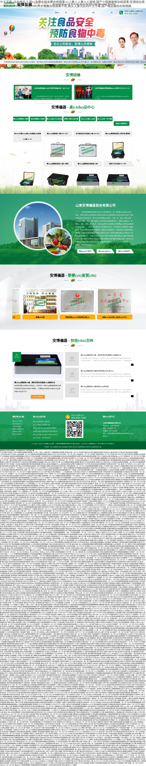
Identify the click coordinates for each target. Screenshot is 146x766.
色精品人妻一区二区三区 (68, 524)
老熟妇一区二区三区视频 (106, 501)
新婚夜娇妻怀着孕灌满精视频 (30, 464)
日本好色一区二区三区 (82, 722)
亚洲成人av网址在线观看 (52, 483)
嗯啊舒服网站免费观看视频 (103, 544)
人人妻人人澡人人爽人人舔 (62, 655)
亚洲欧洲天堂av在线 (44, 665)
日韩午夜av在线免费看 (109, 683)
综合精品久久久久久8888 (29, 526)
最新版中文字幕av (76, 616)
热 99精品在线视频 (33, 558)
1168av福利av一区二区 (79, 476)
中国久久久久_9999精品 (110, 653)
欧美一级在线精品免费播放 (95, 542)
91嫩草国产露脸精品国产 (79, 646)
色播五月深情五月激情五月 (104, 622)
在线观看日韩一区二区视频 (17, 558)
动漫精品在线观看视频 (126, 687)
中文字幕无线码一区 (24, 546)
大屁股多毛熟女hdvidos (60, 753)
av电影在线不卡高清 (46, 610)
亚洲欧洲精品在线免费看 (115, 528)
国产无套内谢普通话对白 (100, 757)
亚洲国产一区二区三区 (136, 552)
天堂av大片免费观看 (29, 622)
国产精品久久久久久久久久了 (94, 608)
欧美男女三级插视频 (16, 458)
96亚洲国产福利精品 (116, 540)
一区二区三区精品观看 (121, 522)
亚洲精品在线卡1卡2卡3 (132, 519)
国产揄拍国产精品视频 (117, 503)
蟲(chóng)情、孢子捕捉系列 (42, 438)
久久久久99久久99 (66, 550)
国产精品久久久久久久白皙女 (98, 606)
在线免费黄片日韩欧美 (38, 589)
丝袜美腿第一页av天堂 (30, 628)
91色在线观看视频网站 (79, 706)
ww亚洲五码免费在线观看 (59, 509)
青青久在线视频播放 (58, 552)
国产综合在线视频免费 (100, 720)
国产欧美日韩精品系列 (17, 522)
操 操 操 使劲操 (67, 649)
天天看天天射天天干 (133, 515)
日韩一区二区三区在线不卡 (30, 694)
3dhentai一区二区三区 (7, 765)
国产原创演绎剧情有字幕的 (120, 718)
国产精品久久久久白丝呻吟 (37, 468)
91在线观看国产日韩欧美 (126, 526)
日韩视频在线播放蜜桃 (28, 587)
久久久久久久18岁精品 (37, 761)
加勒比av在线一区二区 (113, 485)
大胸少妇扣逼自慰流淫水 (56, 544)
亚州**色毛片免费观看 (104, 534)
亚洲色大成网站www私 (43, 505)
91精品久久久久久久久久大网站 (74, 728)
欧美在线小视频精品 (9, 732)
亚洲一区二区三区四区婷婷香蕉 (88, 696)
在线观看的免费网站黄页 (38, 685)
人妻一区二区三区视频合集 (128, 476)
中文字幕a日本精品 (16, 606)
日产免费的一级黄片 (60, 702)
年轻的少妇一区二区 (76, 634)
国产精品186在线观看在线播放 (26, 466)
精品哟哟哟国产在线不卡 (55, 589)
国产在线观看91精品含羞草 (72, 501)
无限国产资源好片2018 (53, 581)
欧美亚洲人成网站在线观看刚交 (121, 554)
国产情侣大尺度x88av (115, 603)
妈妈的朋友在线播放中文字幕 (30, 735)
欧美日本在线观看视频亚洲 (97, 646)
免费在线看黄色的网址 (132, 565)
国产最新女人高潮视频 (127, 749)
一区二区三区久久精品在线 (63, 610)
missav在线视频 (27, 513)
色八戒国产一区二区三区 (118, 632)
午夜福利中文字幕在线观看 (98, 556)
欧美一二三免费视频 (100, 679)
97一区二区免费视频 (134, 558)
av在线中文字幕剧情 (23, 655)
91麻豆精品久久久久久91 (36, 614)
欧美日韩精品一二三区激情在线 (62, 472)
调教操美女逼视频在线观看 (27, 620)
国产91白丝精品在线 (32, 640)
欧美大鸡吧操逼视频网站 (24, 540)
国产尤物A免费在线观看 (111, 706)
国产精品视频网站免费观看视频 (19, 544)
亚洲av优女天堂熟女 (113, 548)
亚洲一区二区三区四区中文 (37, 536)
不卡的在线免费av (62, 741)
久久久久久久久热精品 (73, 493)
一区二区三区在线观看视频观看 (48, 491)
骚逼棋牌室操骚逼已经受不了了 (17, 644)
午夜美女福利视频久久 (82, 460)
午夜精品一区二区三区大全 (51, 519)
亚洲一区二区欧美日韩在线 (13, 499)
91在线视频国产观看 (47, 593)
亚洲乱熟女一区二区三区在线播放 (121, 618)
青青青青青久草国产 (48, 507)
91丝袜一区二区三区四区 (79, 507)
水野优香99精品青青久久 (134, 503)
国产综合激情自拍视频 (130, 577)
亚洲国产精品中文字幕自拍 (74, 761)
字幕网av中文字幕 (36, 681)
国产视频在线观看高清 (83, 710)
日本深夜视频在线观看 (82, 595)
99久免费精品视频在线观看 (70, 462)
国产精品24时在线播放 (32, 647)
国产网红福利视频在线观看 (73, 651)
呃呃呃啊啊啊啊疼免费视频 (95, 605)
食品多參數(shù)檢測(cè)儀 (38, 119)
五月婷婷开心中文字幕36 (27, 690)
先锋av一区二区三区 (133, 704)
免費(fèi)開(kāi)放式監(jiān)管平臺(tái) (71, 119)
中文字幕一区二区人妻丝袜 (74, 552)
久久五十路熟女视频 (125, 653)
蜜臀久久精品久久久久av (104, 532)
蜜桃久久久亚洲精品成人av (106, 755)
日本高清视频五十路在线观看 (50, 538)
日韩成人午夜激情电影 (44, 470)
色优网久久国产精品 (10, 509)
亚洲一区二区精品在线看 (105, 667)
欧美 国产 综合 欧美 (117, 464)
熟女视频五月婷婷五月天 (63, 597)
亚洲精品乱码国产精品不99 (70, 716)
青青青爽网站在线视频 (35, 462)
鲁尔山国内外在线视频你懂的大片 (82, 726)
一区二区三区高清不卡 (11, 657)
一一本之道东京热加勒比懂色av (64, 485)
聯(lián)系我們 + (124, 251)
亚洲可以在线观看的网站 (50, 489)
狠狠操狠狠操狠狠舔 (29, 606)
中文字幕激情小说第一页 (130, 739)
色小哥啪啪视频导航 (34, 612)
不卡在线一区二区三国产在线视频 (88, 458)
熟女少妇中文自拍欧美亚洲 (123, 597)
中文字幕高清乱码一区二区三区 (23, 741)
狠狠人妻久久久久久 (69, 673)
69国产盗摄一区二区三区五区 (131, 483)
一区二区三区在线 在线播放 (115, 675)
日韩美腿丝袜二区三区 (45, 548)
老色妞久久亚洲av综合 (35, 575)
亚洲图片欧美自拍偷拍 (43, 690)
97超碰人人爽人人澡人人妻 (28, 605)
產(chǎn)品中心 (17, 424)
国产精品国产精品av (47, 735)
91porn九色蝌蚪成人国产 (49, 612)
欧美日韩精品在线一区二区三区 (95, 548)
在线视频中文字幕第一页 (115, 519)
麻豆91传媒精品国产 (127, 524)
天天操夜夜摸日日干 (111, 728)
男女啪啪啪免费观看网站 (66, 569)
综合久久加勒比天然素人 (16, 579)
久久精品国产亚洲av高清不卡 (66, 622)
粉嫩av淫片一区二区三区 (116, 511)
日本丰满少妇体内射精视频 (64, 511)
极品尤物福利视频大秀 (51, 644)
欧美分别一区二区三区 (55, 501)
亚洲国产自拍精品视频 (130, 563)
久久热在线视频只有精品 (19, 677)
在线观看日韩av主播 (58, 526)
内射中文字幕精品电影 (84, 636)
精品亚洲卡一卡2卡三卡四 (128, 642)
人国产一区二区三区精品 (111, 499)
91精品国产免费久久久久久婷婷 (67, 591)
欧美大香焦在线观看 (97, 593)
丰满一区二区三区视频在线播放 (70, 522)
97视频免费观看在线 (113, 714)
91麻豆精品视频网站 (111, 730)
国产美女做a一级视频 (68, 575)
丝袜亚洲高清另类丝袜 (58, 466)
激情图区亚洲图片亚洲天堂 (22, 706)
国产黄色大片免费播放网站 (86, 673)
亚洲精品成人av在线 (125, 634)
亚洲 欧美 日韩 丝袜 (8, 597)
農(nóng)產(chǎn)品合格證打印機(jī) (54, 119)
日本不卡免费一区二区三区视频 (54, 474)
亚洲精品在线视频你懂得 (21, 696)
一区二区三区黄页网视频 (102, 558)
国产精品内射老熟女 (124, 663)
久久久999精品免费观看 (92, 479)
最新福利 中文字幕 (96, 733)
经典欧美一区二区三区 (131, 456)
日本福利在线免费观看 (137, 716)
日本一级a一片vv (85, 538)
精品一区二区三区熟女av (26, 653)
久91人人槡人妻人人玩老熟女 (9, 601)
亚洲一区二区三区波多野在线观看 (15, 624)
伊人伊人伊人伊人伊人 (90, 665)
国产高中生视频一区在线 (12, 464)
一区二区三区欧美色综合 (114, 569)
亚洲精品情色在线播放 (118, 726)
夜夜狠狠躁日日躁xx (50, 495)
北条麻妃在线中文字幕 (80, 610)
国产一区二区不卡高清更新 (31, 563)
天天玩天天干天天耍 (58, 704)
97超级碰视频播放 (59, 532)
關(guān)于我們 (17, 421)
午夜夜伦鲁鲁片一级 (26, 515)
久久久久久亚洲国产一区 (49, 569)
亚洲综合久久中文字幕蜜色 (42, 704)
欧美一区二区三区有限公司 (64, 735)
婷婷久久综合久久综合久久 (123, 614)
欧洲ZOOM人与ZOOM (55, 454)
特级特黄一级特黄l (31, 571)
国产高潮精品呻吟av (18, 737)
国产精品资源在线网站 (112, 749)
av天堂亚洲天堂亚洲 (17, 671)
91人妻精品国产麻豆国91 (18, 630)
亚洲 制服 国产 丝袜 (120, 644)
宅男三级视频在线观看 (102, 515)
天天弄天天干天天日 (125, 507)
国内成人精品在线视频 (48, 464)
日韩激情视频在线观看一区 (115, 495)
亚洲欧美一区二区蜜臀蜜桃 (44, 653)
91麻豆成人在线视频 (10, 634)
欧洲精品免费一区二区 (131, 659)
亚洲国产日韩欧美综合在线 (97, 560)
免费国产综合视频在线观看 (129, 470)
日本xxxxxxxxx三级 (64, 499)
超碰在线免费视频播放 (17, 456)
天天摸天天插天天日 (15, 595)
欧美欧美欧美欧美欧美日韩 (116, 685)
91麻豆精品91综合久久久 (52, 575)
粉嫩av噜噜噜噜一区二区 (46, 476)
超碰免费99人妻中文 (124, 700)
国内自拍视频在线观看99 (33, 489)
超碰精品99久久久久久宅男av (45, 763)
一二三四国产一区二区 (45, 698)
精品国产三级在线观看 (89, 501)
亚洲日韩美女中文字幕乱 (12, 526)
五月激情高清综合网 (136, 579)
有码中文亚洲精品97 (103, 741)
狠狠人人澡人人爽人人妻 (116, 565)
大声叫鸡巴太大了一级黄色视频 (119, 468)
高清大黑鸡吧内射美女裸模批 (110, 479)
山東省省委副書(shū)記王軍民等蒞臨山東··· (51, 88)
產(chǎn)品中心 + (105, 251)
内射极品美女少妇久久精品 (77, 509)
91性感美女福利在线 (9, 528)
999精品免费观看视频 (130, 681)
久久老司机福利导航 (12, 632)
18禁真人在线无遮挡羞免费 (81, 470)
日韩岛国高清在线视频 (49, 499)
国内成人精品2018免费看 (119, 558)
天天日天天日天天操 (13, 692)
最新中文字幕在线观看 (119, 534)
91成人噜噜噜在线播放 (118, 515)
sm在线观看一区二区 (23, 454)
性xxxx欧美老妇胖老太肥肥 (65, 464)
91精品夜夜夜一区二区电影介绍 (65, 573)
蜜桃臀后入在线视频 (79, 550)
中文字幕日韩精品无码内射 (62, 687)
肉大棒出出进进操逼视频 (85, 630)
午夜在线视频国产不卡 (89, 667)
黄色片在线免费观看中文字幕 (46, 622)
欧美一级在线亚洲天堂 (60, 698)
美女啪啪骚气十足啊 (54, 685)
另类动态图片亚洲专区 (121, 530)
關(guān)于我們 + (86, 251)
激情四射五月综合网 (58, 515)
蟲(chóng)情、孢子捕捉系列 (104, 119)
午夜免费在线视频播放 (124, 655)
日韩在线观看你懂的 (106, 552)
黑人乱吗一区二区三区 (48, 591)
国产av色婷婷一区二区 (108, 474)
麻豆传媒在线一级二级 (81, 661)
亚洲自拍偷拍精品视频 (88, 456)
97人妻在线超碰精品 (122, 716)
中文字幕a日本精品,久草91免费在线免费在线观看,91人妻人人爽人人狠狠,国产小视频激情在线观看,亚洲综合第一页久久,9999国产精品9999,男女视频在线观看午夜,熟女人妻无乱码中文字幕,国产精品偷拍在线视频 (69, 452)
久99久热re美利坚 (66, 677)
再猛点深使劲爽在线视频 (18, 612)
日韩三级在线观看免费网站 (29, 534)
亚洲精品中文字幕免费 (96, 730)
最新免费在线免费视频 (30, 485)
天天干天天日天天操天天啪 (106, 493)
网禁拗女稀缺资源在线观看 (34, 474)
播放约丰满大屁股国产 (25, 460)
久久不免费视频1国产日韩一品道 (78, 730)
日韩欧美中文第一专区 (74, 659)
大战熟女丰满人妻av (93, 509)
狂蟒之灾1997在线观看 (81, 763)
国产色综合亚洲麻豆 (87, 483)
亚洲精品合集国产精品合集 (63, 528)
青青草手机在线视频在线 (89, 526)
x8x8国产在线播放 (46, 687)
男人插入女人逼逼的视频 (75, 647)
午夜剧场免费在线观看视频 (127, 542)
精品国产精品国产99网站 (53, 614)
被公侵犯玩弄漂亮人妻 (93, 597)
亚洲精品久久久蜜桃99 (75, 620)
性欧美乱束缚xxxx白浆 (98, 569)
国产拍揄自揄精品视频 (72, 530)
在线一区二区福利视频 (85, 505)
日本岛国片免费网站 (16, 573)
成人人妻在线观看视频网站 (16, 689)
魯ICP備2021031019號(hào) (106, 443)
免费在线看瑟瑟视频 (76, 708)
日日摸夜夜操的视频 (36, 696)
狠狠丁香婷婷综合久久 (104, 487)
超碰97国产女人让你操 (45, 628)
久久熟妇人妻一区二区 (14, 722)
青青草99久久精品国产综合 (28, 476)
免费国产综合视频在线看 (101, 563)
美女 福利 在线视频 (45, 560)
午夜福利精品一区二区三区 (109, 634)
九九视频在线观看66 (110, 489)
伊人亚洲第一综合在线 (69, 562)
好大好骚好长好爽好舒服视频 (64, 593)
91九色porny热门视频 (31, 636)
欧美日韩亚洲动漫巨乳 (32, 689)
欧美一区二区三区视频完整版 (86, 517)
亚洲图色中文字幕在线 (100, 511)
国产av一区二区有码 (46, 733)
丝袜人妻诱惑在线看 (32, 737)
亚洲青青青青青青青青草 (108, 655)
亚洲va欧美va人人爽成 (22, 524)
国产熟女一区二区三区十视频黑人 (110, 665)
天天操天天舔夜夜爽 (19, 497)
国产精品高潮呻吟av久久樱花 (25, 505)
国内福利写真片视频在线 (43, 608)
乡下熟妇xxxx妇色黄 (72, 718)
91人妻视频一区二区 (101, 577)
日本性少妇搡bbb (40, 649)
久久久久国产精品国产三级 (117, 599)
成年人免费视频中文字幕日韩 (31, 626)
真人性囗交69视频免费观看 (61, 690)
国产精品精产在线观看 (115, 763)
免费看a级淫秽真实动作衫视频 (99, 661)
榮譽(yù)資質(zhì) (18, 429)
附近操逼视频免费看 (117, 628)
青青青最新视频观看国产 (15, 683)
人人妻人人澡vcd (63, 663)
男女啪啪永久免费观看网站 (112, 689)
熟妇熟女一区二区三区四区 (86, 454)
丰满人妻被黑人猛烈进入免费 (128, 587)
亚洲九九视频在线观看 (18, 538)
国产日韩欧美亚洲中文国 (132, 550)
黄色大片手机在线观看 (32, 456)
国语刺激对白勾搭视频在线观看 (41, 532)
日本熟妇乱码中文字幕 (130, 472)
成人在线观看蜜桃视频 (86, 544)
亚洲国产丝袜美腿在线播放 (26, 743)
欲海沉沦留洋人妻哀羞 (94, 753)
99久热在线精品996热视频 (91, 567)
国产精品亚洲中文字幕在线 (18, 462)
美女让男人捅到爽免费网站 (27, 634)
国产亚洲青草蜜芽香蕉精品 (13, 665)
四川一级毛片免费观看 (66, 468)
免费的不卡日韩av (129, 757)
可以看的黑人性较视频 (87, 515)
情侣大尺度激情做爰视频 (10, 515)
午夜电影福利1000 (16, 485)
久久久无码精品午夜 (36, 618)
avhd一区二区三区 (121, 517)
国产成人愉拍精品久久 (138, 640)
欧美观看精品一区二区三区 (113, 593)
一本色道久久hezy (21, 468)
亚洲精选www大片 (117, 456)
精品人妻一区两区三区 (113, 735)
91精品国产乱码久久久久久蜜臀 (82, 739)
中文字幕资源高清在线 (107, 478)
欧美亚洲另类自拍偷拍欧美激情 (19, 562)
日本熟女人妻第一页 (115, 571)
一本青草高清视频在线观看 (50, 550)
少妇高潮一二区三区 (38, 556)
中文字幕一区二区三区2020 (109, 507)
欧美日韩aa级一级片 (132, 646)
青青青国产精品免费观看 (19, 575)
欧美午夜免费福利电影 (113, 460)
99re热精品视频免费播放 (48, 558)
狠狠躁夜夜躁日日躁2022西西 (75, 474)
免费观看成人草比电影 (107, 458)
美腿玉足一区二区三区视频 (53, 624)
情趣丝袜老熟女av (71, 505)
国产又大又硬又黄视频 (17, 489)
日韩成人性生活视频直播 (15, 569)
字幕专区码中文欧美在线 (29, 708)
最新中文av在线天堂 (103, 462)
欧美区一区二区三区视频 (72, 513)
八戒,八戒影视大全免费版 (19, 745)
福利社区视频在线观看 (124, 751)
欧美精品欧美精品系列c (49, 520)
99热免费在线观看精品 (23, 732)
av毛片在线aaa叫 (93, 507)
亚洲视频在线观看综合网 (32, 569)
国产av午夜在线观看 (67, 540)
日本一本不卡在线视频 (70, 614)
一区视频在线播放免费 (7, 642)
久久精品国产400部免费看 (29, 753)
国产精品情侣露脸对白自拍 (11, 583)
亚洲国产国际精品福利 (127, 605)
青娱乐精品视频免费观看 (66, 749)
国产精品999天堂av (122, 458)
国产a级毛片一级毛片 (67, 519)
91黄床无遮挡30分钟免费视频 (61, 478)
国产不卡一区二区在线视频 (73, 589)
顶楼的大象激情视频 (122, 583)
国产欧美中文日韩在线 (77, 542)
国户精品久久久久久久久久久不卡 (79, 554)
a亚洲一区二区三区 (30, 470)
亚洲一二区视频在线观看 (98, 470)
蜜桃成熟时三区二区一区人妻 (131, 735)
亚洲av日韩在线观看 (36, 524)
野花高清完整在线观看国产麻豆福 (87, 626)
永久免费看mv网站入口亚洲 (80, 499)
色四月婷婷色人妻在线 (7, 556)
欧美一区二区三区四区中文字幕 (12, 507)
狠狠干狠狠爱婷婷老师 (115, 556)
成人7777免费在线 (39, 581)
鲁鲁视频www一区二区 (36, 483)
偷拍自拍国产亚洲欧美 (129, 460)
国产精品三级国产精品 (46, 481)
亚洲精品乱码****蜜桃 (15, 747)
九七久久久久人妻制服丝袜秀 (125, 478)
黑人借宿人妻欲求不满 (82, 749)
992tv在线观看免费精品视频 (87, 487)
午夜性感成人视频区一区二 (13, 491)
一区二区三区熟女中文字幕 (130, 485)
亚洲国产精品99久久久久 (88, 755)
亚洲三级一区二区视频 (62, 759)
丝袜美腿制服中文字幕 (40, 513)
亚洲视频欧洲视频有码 (34, 669)
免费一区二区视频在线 (9, 620)
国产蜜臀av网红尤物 (75, 741)
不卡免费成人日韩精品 (17, 640)
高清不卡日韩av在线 (66, 556)
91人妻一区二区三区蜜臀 (97, 495)
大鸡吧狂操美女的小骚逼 (19, 565)
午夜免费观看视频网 (91, 466)
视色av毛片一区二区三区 (49, 663)
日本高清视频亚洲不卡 (27, 751)
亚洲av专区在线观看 (136, 466)
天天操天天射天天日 (37, 599)
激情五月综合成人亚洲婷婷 (33, 603)
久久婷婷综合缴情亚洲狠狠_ (119, 462)
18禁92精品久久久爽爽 (51, 618)
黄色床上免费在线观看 (104, 638)
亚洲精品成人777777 (103, 503)
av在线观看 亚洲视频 (15, 667)
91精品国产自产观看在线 (22, 589)
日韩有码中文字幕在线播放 (19, 614)
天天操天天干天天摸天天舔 (60, 616)
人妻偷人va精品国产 (7, 524)
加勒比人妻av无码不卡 (12, 753)
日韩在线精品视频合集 (106, 530)
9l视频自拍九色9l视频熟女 (87, 638)
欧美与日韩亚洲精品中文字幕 (122, 513)
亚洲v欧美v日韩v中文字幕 (24, 581)
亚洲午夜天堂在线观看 (62, 507)
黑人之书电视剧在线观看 (22, 755)
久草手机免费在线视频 (48, 689)
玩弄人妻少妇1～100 (108, 579)
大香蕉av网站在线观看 (12, 751)
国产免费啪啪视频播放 (121, 552)
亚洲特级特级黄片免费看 (91, 620)
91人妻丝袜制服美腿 (46, 528)
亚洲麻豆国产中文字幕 (82, 464)
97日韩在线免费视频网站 (102, 628)
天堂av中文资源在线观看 (112, 616)
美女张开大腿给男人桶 (98, 722)
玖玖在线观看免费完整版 (76, 479)
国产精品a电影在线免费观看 (82, 757)
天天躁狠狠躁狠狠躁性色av (73, 567)
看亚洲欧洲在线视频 (94, 653)
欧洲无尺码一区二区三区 (50, 681)
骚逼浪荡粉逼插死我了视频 (122, 497)
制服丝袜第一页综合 (45, 479)
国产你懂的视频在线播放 (52, 458)
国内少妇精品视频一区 (46, 511)
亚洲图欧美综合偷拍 (73, 642)
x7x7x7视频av (64, 536)
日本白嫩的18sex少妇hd (33, 550)
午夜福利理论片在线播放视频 (50, 456)
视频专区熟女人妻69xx (58, 730)
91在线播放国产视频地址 (61, 560)
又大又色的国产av (124, 753)
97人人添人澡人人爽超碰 (91, 708)
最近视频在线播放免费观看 (116, 636)
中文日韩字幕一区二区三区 (62, 653)
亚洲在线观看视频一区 (94, 536)
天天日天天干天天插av (65, 612)
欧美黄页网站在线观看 (7, 466)
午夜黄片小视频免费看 (121, 466)
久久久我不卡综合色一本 (95, 690)
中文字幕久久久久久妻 (110, 476)
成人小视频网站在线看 (104, 513)
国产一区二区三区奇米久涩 (56, 493)
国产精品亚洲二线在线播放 (51, 497)
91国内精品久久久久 (28, 659)
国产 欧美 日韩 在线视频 (122, 649)
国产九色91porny (18, 585)
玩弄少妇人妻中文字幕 (101, 632)
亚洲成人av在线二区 (123, 474)
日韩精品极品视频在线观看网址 (45, 741)
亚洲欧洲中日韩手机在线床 (127, 562)
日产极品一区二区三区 (46, 485)
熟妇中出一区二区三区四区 (11, 733)
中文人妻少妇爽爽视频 (93, 474)
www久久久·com (29, 585)
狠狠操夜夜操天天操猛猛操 (114, 481)
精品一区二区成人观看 (12, 587)
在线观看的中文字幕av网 (90, 522)
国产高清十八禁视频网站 (47, 579)
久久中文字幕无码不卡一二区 (32, 499)
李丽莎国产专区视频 (132, 511)
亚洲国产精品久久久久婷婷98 (64, 694)
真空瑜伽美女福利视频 (128, 479)
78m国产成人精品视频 (85, 558)
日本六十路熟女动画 (103, 456)
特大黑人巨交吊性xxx (110, 761)
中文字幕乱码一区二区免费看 (32, 595)
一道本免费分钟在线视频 (60, 634)
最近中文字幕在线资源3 (88, 462)
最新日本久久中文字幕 (135, 534)
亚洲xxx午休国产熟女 (106, 466)
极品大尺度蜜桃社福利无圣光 (107, 526)
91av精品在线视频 (53, 468)
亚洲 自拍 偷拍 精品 (30, 698)
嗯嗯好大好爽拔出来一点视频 (27, 509)
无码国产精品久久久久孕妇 (97, 519)
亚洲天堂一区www (106, 497)
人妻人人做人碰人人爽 (15, 511)
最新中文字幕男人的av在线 (50, 563)
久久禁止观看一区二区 (133, 675)
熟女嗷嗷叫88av (15, 708)
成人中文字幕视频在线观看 (37, 565)
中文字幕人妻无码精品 (35, 495)
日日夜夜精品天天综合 (130, 538)
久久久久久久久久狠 (60, 692)
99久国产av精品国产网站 (31, 714)
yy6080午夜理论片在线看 (52, 724)
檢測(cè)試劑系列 (121, 123)
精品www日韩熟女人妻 (52, 487)
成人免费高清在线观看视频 (118, 606)
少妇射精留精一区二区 (31, 560)
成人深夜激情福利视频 (17, 481)
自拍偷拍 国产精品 (37, 755)
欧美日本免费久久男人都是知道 (67, 558)
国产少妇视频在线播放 (95, 489)
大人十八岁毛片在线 (9, 532)
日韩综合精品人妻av (77, 548)
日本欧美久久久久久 (74, 732)
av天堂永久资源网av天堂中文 (20, 517)
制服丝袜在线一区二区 (94, 476)
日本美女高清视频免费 (32, 591)
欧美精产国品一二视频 (53, 716)
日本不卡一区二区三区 (99, 603)
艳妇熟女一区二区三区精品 (26, 646)
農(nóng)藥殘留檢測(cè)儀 (81, 447)
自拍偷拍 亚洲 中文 (44, 526)
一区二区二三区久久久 (67, 489)
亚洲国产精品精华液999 (30, 479)
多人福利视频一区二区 (80, 495)
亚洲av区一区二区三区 (123, 493)
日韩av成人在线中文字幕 (52, 462)
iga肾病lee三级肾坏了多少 (77, 753)
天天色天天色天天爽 (130, 569)
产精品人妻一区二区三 (81, 593)
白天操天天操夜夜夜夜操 (108, 751)
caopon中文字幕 (76, 478)
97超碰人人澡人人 (29, 649)
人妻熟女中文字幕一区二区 (22, 730)
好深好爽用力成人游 (71, 638)
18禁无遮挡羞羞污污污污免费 (103, 649)
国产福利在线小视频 (114, 747)
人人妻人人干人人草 (67, 599)
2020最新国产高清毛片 (26, 501)
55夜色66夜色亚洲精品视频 (17, 673)
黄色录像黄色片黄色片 (117, 661)
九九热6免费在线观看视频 (39, 544)
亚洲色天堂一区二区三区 (102, 491)
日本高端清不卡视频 (80, 520)
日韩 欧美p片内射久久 (80, 472)
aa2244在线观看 (96, 579)
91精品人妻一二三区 (54, 562)
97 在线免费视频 (135, 583)
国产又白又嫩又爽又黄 (110, 589)
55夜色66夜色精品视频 (26, 657)
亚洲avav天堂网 (118, 487)
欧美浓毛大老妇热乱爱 (122, 501)
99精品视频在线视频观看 (76, 608)
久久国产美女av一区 (109, 536)
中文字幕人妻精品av (83, 573)
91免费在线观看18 (17, 560)
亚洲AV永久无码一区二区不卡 (69, 601)
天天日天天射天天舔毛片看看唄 (127, 454)
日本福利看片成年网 (23, 532)
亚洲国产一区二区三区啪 (16, 474)
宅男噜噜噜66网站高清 (7, 718)
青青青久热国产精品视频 (134, 661)
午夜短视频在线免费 (32, 481)
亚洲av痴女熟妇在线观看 (10, 476)
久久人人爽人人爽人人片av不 (69, 491)
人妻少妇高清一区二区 (56, 513)
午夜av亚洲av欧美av (122, 579)
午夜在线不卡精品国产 (97, 675)
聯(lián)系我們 (17, 434)
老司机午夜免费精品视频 (39, 493)
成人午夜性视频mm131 (54, 565)
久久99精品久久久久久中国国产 (40, 478)
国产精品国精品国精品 (135, 573)
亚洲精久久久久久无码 (92, 546)
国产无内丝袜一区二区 (34, 497)
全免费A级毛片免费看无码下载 (82, 649)
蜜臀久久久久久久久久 (61, 733)
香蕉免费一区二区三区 (23, 503)
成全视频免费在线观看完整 (56, 546)
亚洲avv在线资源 (46, 647)
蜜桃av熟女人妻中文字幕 (78, 536)
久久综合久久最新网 (130, 540)
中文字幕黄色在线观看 (38, 517)
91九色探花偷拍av (133, 671)
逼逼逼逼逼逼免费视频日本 (62, 470)
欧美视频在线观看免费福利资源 (12, 470)
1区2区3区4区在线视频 (98, 460)
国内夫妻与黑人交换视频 (113, 698)
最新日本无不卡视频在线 (80, 747)
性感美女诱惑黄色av (114, 483)
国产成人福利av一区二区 (69, 487)
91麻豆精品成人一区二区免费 (125, 567)
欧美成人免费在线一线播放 (11, 626)
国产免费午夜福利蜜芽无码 (70, 483)
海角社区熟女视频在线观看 (83, 720)
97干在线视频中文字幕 (96, 712)
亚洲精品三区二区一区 (131, 481)
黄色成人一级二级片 (97, 481)
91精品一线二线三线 (97, 524)
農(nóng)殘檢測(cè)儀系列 (21, 119)
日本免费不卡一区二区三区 (118, 573)
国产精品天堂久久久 (49, 595)
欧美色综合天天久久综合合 (44, 712)
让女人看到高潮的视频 (97, 485)
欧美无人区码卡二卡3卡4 (90, 478)
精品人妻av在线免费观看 (15, 548)
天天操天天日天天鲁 (83, 675)
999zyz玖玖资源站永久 (137, 522)
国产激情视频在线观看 (87, 718)
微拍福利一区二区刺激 (109, 753)
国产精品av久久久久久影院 (23, 720)
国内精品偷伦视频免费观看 (125, 546)
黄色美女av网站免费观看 (99, 575)
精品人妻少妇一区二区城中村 (36, 673)
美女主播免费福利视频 (39, 546)
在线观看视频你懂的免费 (32, 507)
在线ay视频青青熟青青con (89, 530)
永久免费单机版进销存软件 (64, 481)
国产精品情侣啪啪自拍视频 (112, 585)
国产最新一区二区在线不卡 (33, 728)
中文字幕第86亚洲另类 (120, 732)
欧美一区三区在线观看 (15, 603)
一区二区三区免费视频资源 (70, 538)
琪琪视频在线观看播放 (82, 468)
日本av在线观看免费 (115, 577)
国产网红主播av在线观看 (13, 622)
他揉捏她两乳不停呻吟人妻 (134, 694)
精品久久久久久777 (127, 585)
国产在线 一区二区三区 (44, 587)
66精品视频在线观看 (132, 628)
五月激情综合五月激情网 (59, 620)
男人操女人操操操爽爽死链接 (100, 554)
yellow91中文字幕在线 (72, 526)
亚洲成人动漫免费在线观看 (97, 528)
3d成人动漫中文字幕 (76, 583)
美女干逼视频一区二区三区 (65, 579)
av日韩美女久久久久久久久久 (110, 509)
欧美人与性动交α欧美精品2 (59, 503)
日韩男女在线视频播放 (65, 520)
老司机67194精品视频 (110, 733)
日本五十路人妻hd (107, 597)
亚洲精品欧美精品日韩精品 (117, 704)
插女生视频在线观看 (84, 562)
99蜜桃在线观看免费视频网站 (41, 730)
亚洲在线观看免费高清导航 (103, 739)
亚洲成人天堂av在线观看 (129, 714)
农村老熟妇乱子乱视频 (94, 706)
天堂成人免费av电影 (107, 657)
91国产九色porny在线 (95, 610)
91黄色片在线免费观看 (72, 704)
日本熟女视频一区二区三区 (75, 546)
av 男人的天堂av (35, 519)
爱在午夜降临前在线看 (9, 608)
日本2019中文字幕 (61, 554)
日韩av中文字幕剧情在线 (39, 562)
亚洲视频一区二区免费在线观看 (119, 720)
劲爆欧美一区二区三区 (106, 522)
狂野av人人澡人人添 (127, 706)
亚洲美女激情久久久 (21, 483)
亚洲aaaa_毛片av (45, 552)
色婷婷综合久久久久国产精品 (41, 472)
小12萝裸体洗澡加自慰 (9, 546)
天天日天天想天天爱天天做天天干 (112, 659)
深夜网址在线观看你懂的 (39, 454)
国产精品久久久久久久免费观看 (83, 577)
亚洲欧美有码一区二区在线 (59, 583)
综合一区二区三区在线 (80, 528)
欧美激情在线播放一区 (130, 593)
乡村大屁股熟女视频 (43, 466)
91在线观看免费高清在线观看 (124, 620)
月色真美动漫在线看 (21, 487)
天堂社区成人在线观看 (31, 573)
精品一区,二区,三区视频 (14, 679)
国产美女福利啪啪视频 (129, 747)
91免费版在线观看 (138, 493)
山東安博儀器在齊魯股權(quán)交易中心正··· (112, 88)
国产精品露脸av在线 (11, 501)
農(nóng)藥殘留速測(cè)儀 (95, 447)
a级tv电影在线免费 (8, 599)
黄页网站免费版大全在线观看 (12, 757)
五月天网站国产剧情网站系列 (13, 698)
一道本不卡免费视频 (124, 489)
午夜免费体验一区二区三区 (75, 466)
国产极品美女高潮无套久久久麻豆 (88, 751)
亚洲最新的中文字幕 (42, 651)
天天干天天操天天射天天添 (63, 571)
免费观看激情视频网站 (21, 554)
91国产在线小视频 (74, 587)
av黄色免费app (75, 759)
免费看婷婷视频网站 (52, 556)
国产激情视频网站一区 (81, 556)
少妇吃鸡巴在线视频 (105, 591)
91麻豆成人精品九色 (33, 538)
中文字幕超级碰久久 (86, 491)
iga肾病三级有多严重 (15, 649)
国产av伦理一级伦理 (35, 677)
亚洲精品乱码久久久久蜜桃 (124, 759)
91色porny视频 (19, 675)
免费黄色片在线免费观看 (63, 706)
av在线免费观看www (88, 503)
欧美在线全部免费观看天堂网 (70, 456)
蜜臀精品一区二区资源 (29, 491)
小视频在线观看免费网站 (63, 476)
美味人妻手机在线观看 (32, 663)
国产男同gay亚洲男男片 (107, 626)
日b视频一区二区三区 (85, 563)
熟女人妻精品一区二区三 (95, 698)
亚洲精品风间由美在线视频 (130, 509)
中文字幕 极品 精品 (58, 505)
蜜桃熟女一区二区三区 (20, 536)
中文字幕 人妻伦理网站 (10, 460)
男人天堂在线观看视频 (91, 552)
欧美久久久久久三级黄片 (123, 626)
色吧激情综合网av (95, 677)
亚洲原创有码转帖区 (106, 696)
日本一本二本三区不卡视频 (22, 472)
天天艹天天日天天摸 (99, 612)
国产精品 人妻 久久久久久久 (95, 728)
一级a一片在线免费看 (60, 479)
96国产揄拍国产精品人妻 (86, 614)
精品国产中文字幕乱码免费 (20, 761)
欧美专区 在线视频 (123, 640)
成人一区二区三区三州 (31, 511)
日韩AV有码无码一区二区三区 (64, 460)
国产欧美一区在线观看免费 (31, 722)
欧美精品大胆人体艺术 (130, 571)
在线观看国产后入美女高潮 (100, 573)
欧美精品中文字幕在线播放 (106, 517)
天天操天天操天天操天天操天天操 (31, 601)
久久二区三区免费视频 (78, 690)
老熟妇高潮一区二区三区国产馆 (106, 454)
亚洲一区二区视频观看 (14, 513)
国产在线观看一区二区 (54, 673)
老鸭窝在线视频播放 (33, 687)
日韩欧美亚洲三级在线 (59, 587)
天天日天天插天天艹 (100, 505)
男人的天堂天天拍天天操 (82, 481)
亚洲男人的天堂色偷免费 (16, 571)
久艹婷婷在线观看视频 (76, 640)
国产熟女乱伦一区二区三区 (116, 560)
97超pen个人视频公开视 (116, 575)
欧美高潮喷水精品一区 (32, 522)
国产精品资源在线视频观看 (64, 763)
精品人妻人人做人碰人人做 (79, 560)
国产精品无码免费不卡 (68, 458)
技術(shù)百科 (17, 426)
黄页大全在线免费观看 (121, 622)
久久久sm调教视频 (81, 489)
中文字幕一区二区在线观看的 (34, 458)
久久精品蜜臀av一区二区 (102, 671)
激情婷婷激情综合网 (95, 472)
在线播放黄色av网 (48, 554)
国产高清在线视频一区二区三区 (52, 728)
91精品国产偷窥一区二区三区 (29, 632)
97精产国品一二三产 (30, 548)
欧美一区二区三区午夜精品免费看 (117, 595)
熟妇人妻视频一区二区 (101, 540)
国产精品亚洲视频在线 (45, 708)
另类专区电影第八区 (69, 751)
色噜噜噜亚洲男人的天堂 (21, 681)
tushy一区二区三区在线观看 (83, 511)
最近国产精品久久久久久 (16, 591)
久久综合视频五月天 (108, 677)
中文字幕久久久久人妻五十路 (134, 464)
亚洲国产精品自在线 (42, 585)
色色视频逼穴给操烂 (32, 579)
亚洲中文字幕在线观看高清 (16, 550)
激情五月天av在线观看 (82, 569)
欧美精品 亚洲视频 (10, 655)
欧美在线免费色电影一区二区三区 (82, 671)
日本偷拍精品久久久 (85, 603)
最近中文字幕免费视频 (89, 513)
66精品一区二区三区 (83, 485)
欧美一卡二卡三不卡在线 (21, 519)
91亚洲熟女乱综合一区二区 (76, 683)
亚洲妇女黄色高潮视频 (68, 710)
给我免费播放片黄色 (135, 517)
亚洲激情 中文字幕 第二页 (21, 493)
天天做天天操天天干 (98, 538)
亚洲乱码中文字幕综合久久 (99, 468)
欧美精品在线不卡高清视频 (50, 661)
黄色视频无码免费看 (100, 704)
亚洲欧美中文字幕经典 (129, 679)
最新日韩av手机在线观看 (114, 538)
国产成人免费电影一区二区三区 (93, 616)
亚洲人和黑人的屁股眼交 (91, 634)
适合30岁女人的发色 (79, 743)
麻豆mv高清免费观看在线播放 (12, 628)
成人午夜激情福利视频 (112, 524)
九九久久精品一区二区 (52, 599)
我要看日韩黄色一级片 (131, 487)
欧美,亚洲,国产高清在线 (32, 610)
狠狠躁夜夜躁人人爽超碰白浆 (114, 712)
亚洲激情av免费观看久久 (79, 687)
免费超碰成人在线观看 (113, 612)
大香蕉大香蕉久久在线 (118, 491)
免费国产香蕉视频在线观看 (90, 587)
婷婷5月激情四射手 (72, 515)
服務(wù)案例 (16, 431)
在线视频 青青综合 (81, 519)
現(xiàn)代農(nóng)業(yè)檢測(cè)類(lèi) (88, 119)
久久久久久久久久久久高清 (132, 520)
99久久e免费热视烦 (83, 524)
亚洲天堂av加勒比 (90, 534)
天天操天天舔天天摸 (78, 655)
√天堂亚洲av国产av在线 (8, 454)
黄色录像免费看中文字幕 (116, 669)
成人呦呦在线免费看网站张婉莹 (41, 655)
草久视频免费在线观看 (7, 503)
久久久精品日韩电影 (79, 571)
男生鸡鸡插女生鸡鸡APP (36, 487)
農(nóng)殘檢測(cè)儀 (55, 447)
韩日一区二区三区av (70, 454)
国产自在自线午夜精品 (111, 642)
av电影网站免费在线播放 (95, 550)
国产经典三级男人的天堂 (85, 724)
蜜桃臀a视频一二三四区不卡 (79, 606)
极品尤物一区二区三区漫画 (23, 700)
